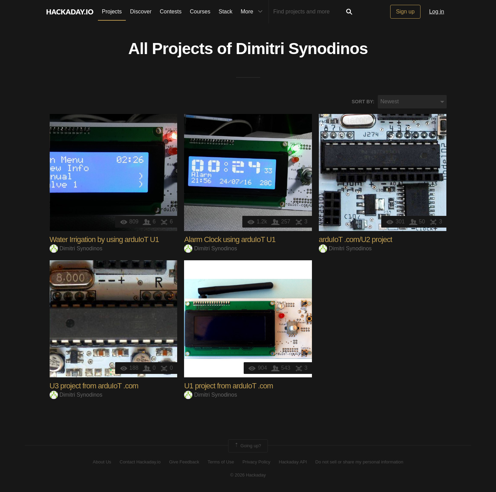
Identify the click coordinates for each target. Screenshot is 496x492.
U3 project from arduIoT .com (94, 385)
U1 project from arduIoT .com (228, 385)
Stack (225, 11)
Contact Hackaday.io (140, 461)
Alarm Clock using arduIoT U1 (229, 239)
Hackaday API (293, 461)
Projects (112, 11)
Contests (171, 11)
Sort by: (363, 101)
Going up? (247, 446)
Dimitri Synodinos (302, 48)
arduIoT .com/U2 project (355, 239)
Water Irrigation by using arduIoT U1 (104, 239)
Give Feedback (184, 461)
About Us (102, 461)
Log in (436, 11)
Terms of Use (220, 461)
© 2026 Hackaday (248, 475)
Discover (140, 11)
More (253, 12)
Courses (200, 11)
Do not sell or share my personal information (359, 461)
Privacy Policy (256, 461)
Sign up (405, 11)
